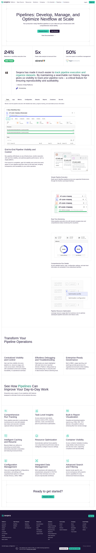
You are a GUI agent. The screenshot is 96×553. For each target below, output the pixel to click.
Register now (61, 1)
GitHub (84, 529)
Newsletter (73, 527)
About (72, 524)
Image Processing (52, 526)
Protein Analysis (51, 527)
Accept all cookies (74, 548)
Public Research (51, 535)
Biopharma (50, 531)
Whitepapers (39, 529)
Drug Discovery (51, 529)
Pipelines (58, 5)
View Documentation (48, 38)
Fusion (3, 529)
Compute (4, 531)
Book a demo (5, 539)
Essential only (63, 548)
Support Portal (39, 533)
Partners (61, 527)
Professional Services (6, 537)
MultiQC (15, 526)
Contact (73, 529)
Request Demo (43, 34)
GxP (49, 539)
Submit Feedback (63, 529)
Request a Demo (48, 500)
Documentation (39, 524)
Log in (85, 5)
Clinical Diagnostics (52, 533)
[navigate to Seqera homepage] (5, 5)
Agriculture (50, 537)
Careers (73, 526)
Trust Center (74, 531)
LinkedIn (84, 524)
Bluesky (84, 526)
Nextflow (15, 524)
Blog (37, 527)
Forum (61, 526)
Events (61, 524)
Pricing (3, 535)
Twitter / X (85, 527)
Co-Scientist (51, 5)
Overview (4, 524)
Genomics (50, 524)
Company (43, 5)
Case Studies (39, 531)
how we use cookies (31, 549)
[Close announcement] (93, 1)
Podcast (38, 526)
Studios (3, 527)
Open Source (21, 5)
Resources (29, 5)
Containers (65, 5)
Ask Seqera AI (28, 527)
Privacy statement (87, 546)
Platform (13, 5)
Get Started (54, 34)
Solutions (36, 5)
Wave (14, 527)
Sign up (91, 516)
